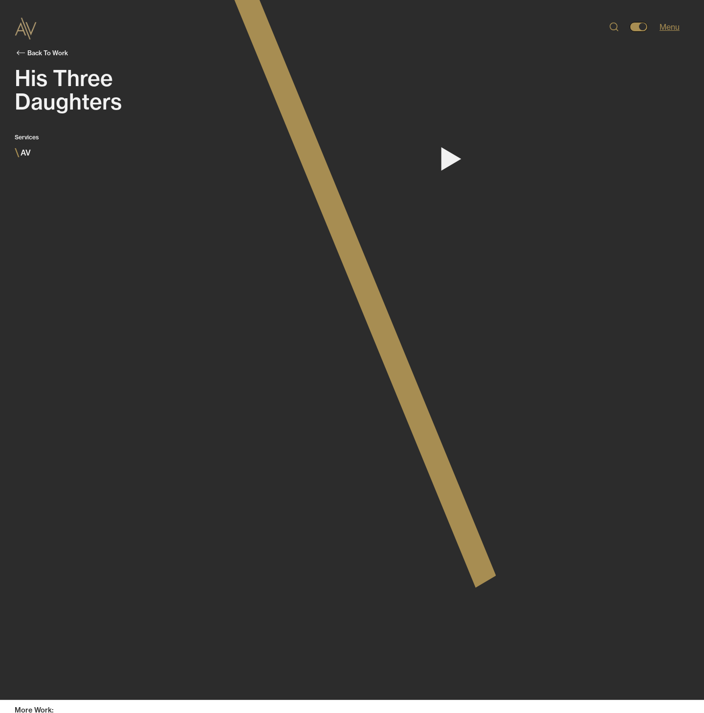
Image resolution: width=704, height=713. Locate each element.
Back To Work (42, 53)
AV (23, 152)
